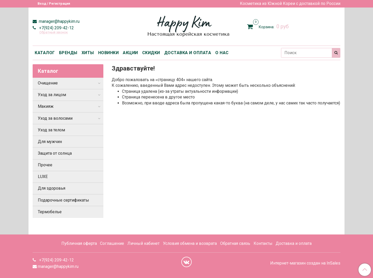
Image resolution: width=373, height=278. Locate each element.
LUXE (43, 176)
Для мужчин (50, 141)
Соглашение (112, 243)
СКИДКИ (151, 52)
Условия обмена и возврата (190, 243)
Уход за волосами (55, 118)
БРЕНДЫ (68, 52)
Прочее (45, 164)
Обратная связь (235, 243)
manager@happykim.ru (59, 21)
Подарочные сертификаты (63, 200)
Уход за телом (51, 129)
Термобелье (50, 211)
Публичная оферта (79, 243)
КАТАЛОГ (45, 52)
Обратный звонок (53, 32)
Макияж (46, 106)
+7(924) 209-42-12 (56, 27)
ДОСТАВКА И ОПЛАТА (187, 52)
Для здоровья (51, 188)
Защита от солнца (55, 153)
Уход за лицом (52, 94)
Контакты (263, 243)
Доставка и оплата (294, 243)
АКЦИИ (130, 52)
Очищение (48, 83)
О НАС (222, 52)
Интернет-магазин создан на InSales (305, 263)
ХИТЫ (88, 52)
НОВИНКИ (108, 52)
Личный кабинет (143, 243)
